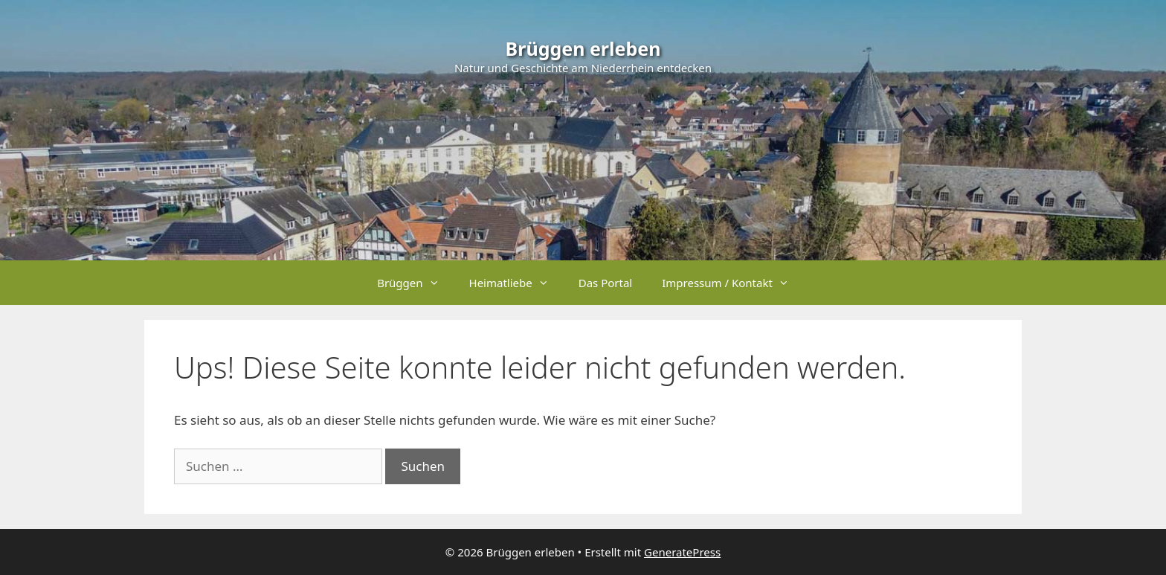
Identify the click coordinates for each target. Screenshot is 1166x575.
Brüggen (415, 282)
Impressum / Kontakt (733, 282)
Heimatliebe (516, 282)
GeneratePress (682, 552)
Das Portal (606, 282)
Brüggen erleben (583, 48)
